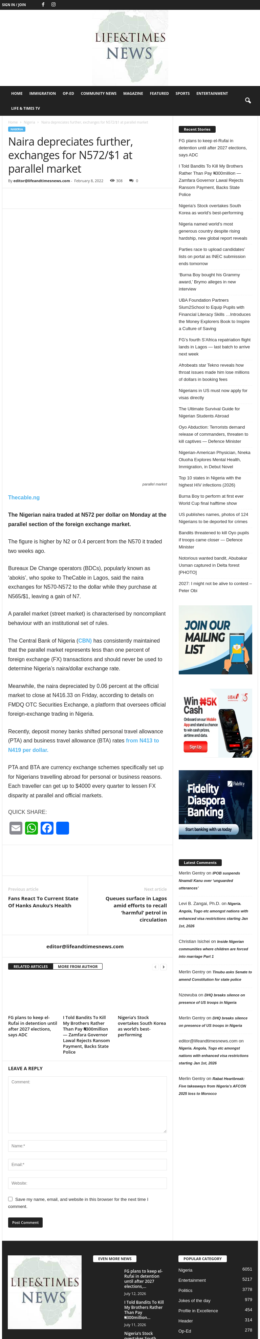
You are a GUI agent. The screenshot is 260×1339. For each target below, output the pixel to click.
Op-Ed (68, 93)
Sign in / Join (14, 4)
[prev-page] (155, 907)
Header (185, 1261)
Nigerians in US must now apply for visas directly (213, 394)
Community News (98, 93)
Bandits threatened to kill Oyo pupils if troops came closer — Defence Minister (214, 539)
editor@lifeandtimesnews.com (41, 180)
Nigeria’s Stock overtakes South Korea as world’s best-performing (142, 966)
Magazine (133, 93)
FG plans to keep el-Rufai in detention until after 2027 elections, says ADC (32, 966)
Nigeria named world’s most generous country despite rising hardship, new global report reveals (213, 231)
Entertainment (212, 93)
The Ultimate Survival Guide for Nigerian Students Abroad (209, 412)
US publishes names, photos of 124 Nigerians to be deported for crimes (213, 518)
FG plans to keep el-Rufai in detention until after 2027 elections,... (143, 1219)
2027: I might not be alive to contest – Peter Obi (215, 587)
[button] (247, 100)
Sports (183, 93)
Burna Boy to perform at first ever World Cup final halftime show (211, 500)
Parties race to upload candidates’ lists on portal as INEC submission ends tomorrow (212, 256)
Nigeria (29, 122)
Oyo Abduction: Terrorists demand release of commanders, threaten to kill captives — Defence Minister (213, 434)
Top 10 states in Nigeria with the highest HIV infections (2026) (210, 481)
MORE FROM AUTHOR (78, 907)
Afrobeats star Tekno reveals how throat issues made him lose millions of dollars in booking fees (214, 372)
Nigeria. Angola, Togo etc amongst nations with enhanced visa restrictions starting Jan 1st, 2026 (213, 1055)
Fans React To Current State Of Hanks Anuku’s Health (43, 842)
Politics (185, 1230)
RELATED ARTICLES (31, 907)
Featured (159, 93)
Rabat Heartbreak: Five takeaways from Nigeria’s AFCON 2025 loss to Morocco (212, 1086)
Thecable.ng (24, 438)
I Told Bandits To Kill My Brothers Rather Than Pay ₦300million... (144, 1250)
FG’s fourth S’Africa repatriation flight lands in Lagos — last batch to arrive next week (215, 347)
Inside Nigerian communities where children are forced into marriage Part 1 (213, 949)
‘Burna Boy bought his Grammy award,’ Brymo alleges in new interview (209, 281)
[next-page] (163, 907)
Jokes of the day (194, 1241)
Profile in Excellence (198, 1251)
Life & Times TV (25, 108)
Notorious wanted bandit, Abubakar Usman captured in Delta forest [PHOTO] (213, 565)
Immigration (42, 93)
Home (17, 93)
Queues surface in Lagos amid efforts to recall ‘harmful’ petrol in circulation (136, 850)
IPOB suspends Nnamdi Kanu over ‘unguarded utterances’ (209, 880)
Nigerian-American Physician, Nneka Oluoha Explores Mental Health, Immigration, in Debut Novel (215, 459)
